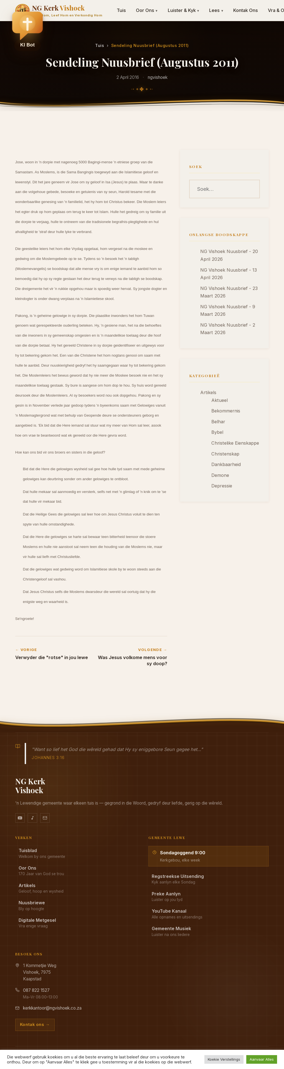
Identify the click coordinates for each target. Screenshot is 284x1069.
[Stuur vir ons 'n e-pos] (45, 818)
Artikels (208, 392)
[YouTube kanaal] (20, 818)
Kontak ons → (35, 1024)
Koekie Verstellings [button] (224, 1059)
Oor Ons (147, 10)
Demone (220, 475)
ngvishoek (158, 77)
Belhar (218, 421)
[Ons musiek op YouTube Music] (32, 818)
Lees (216, 10)
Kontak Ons (245, 10)
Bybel (217, 432)
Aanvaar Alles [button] (262, 1059)
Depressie (221, 486)
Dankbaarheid (226, 464)
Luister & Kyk (183, 10)
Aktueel (219, 400)
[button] (27, 30)
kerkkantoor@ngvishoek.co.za (52, 1008)
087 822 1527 (36, 990)
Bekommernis (225, 411)
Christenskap (225, 454)
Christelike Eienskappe (235, 443)
